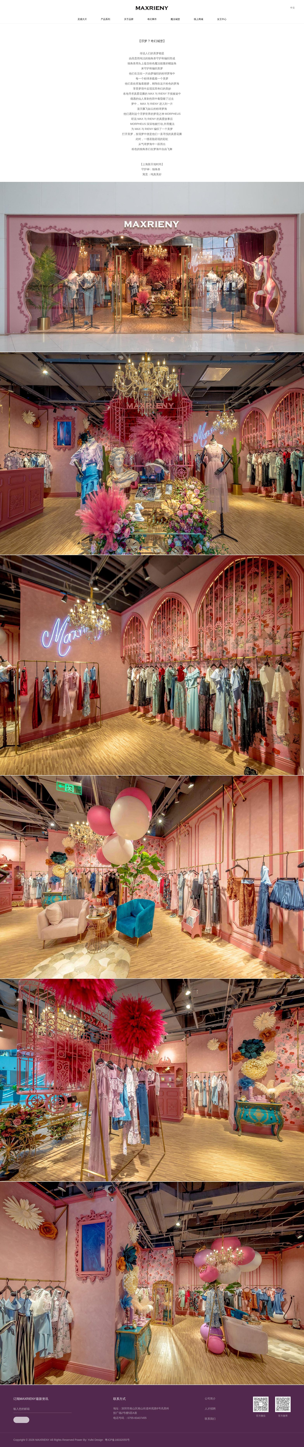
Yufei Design (95, 1439)
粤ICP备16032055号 (117, 1439)
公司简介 (210, 1398)
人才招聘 (210, 1408)
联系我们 (210, 1418)
